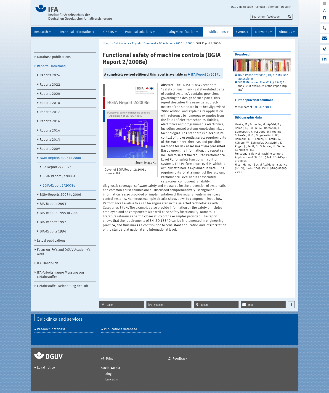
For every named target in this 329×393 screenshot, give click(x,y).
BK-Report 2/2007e (57, 167)
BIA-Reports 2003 (53, 204)
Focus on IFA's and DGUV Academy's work (63, 252)
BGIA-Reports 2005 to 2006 (60, 195)
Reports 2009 (50, 149)
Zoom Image (143, 162)
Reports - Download (51, 66)
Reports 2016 (50, 121)
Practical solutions (138, 32)
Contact (260, 7)
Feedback (180, 359)
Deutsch (286, 7)
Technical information (76, 32)
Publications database (120, 329)
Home (106, 43)
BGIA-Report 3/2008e (58, 176)
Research (41, 32)
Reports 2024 (50, 75)
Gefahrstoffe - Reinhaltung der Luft (62, 286)
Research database (51, 329)
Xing (108, 374)
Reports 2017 (50, 112)
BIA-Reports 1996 (53, 231)
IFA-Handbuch (47, 263)
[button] (121, 304)
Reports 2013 (50, 140)
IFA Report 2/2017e (205, 74)
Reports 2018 (50, 103)
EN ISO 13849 (262, 107)
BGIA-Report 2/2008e (58, 185)
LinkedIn (111, 379)
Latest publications (51, 241)
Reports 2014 (50, 130)
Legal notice (46, 367)
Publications (216, 32)
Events (241, 32)
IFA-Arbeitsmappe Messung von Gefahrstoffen (60, 275)
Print (109, 359)
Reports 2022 (50, 85)
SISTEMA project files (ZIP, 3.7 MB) (260, 82)
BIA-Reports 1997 (53, 222)
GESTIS (108, 32)
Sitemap (273, 7)
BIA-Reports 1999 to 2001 (59, 213)
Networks (262, 32)
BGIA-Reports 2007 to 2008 (60, 158)
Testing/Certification (180, 32)
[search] (271, 17)
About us (285, 32)
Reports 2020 (50, 94)
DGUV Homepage (242, 7)
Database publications (54, 57)
